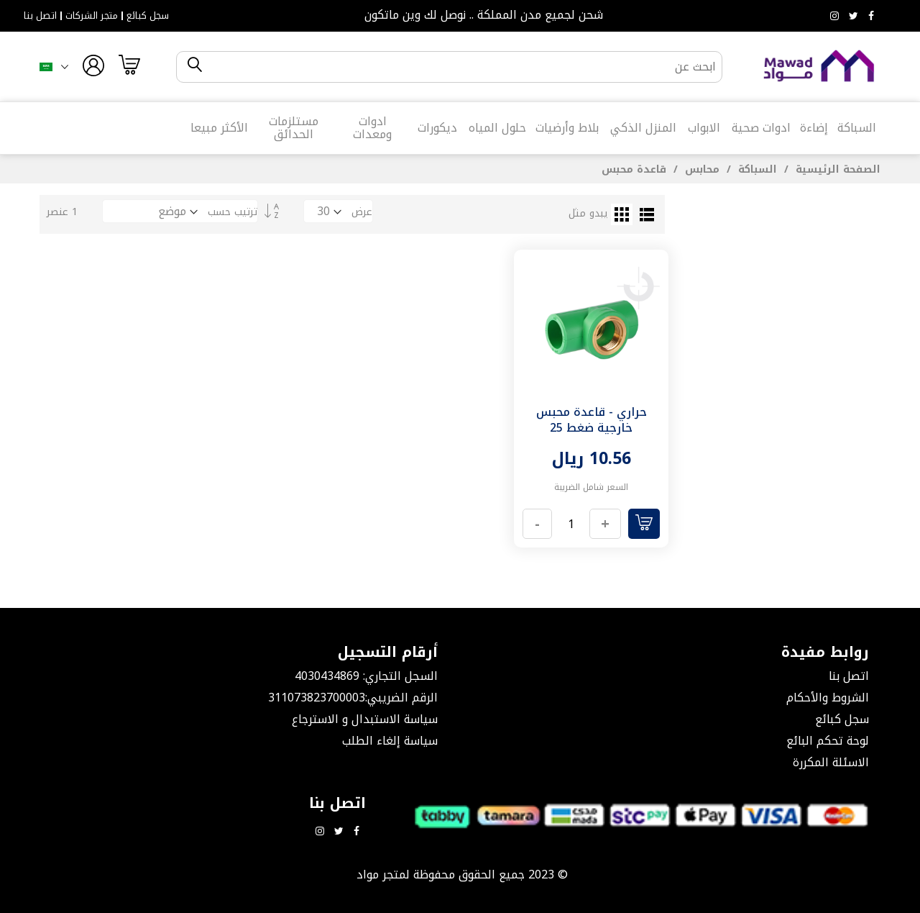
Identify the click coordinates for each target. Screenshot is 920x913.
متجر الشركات (91, 15)
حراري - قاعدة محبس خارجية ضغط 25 (591, 420)
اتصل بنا (40, 15)
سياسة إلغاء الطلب (390, 741)
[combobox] (461, 67)
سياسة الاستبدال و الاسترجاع (365, 719)
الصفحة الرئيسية (836, 169)
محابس (700, 169)
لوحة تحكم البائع (827, 741)
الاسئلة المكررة (831, 762)
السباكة (756, 169)
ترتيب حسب (232, 212)
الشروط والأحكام (827, 697)
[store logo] (819, 66)
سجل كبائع (147, 15)
